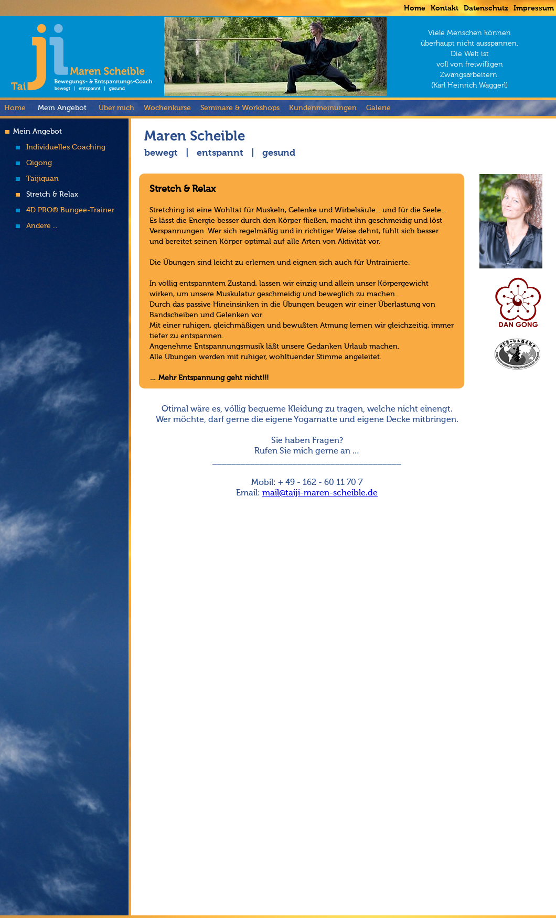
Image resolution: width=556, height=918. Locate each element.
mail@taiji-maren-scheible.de (320, 493)
